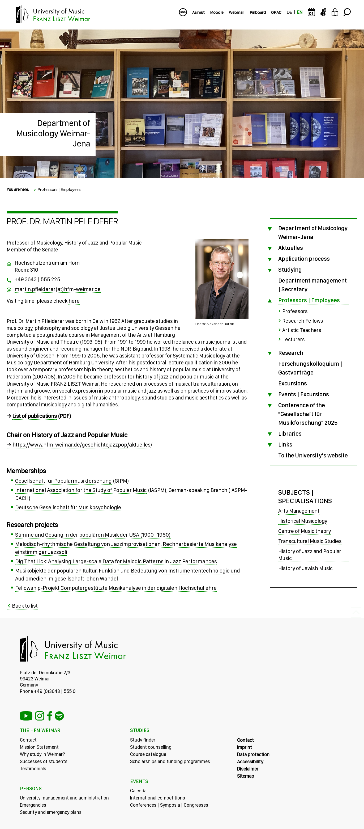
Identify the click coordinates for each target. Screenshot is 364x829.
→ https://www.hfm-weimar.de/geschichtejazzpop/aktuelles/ (79, 444)
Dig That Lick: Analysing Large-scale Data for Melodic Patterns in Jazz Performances (116, 561)
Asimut (198, 12)
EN (299, 12)
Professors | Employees (59, 189)
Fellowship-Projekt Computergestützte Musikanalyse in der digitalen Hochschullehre (116, 587)
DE (289, 12)
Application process (304, 258)
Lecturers (293, 339)
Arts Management (298, 510)
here (74, 300)
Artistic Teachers (301, 330)
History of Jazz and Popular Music (309, 554)
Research (290, 352)
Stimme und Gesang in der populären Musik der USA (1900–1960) (93, 534)
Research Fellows (302, 320)
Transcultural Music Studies (310, 541)
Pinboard (258, 12)
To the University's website (313, 454)
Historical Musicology (302, 520)
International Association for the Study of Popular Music (81, 490)
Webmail (236, 12)
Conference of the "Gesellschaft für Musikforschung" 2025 (307, 413)
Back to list (25, 605)
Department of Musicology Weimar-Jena (53, 133)
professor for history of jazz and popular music (158, 376)
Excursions (292, 382)
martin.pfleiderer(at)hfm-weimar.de (58, 289)
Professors (295, 311)
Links (285, 443)
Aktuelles (290, 247)
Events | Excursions (303, 393)
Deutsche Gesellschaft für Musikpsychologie (68, 507)
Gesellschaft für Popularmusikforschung (63, 480)
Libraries (290, 433)
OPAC (276, 12)
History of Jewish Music (305, 568)
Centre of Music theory (304, 531)
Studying (290, 269)
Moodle (217, 12)
